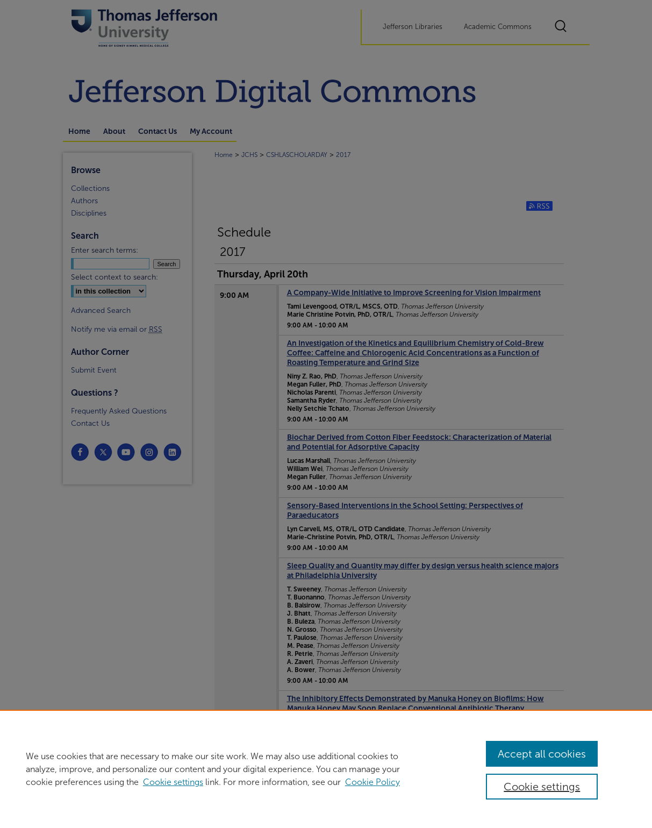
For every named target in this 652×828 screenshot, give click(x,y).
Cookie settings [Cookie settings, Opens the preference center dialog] (542, 787)
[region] (326, 769)
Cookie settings (173, 782)
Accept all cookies (542, 754)
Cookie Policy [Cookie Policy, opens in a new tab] (372, 782)
